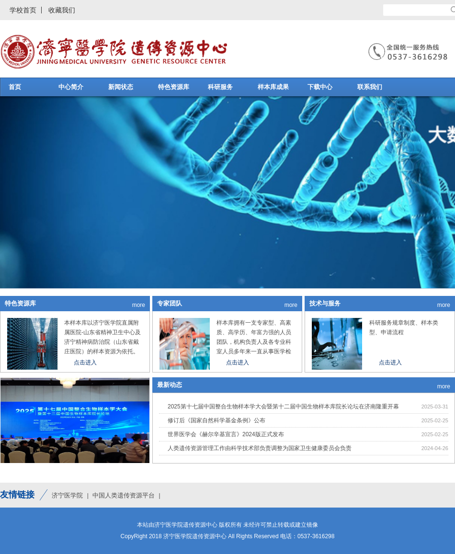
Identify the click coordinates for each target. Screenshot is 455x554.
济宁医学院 (67, 495)
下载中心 (319, 86)
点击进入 (85, 362)
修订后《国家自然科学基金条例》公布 (216, 420)
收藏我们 (61, 10)
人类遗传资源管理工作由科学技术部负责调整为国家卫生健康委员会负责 (260, 448)
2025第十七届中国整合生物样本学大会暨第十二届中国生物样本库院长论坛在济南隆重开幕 (283, 406)
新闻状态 (120, 86)
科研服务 (220, 86)
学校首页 (23, 10)
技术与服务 (325, 303)
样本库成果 (273, 86)
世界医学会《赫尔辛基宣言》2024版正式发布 (226, 434)
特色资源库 (173, 86)
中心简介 (70, 86)
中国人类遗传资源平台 (123, 495)
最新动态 (169, 384)
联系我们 (369, 86)
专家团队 (169, 303)
